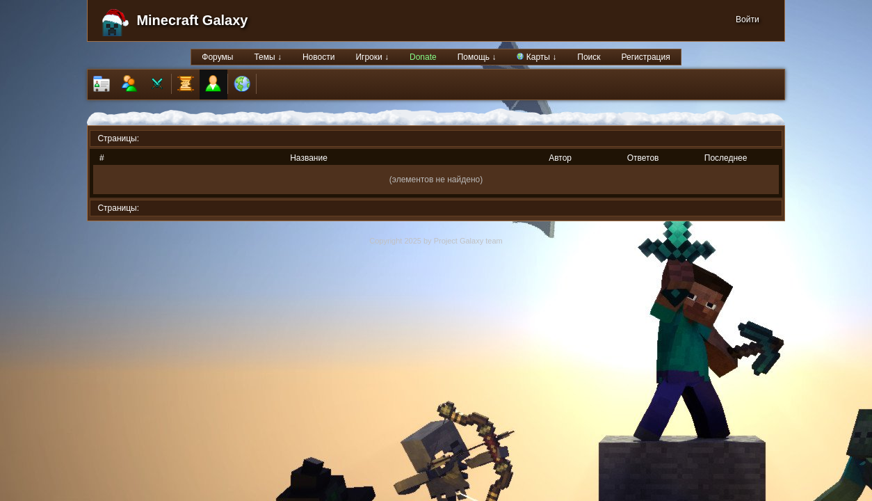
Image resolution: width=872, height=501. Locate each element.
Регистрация (646, 57)
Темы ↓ (268, 57)
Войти (747, 19)
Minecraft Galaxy (192, 20)
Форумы (217, 57)
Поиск (588, 57)
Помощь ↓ (477, 57)
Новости (318, 57)
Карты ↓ (536, 57)
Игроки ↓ (372, 57)
